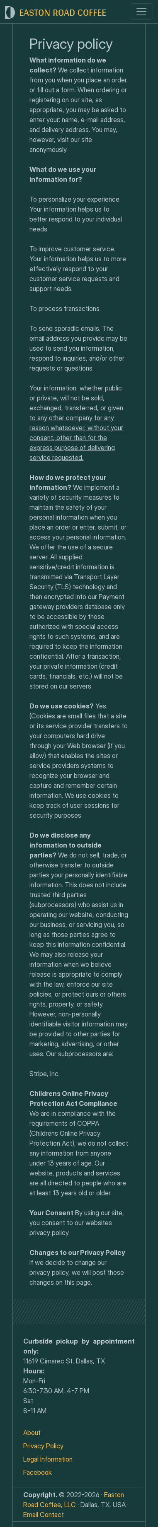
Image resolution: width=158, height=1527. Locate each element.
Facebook (37, 1472)
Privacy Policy (43, 1446)
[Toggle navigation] (141, 11)
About (32, 1432)
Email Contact (43, 1514)
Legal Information (48, 1459)
